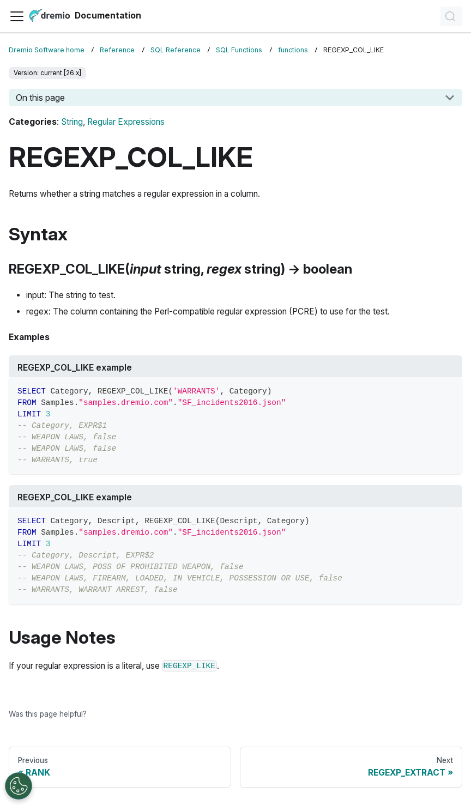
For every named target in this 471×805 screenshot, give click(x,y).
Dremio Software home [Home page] (46, 50)
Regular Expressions (126, 122)
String (72, 122)
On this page (40, 97)
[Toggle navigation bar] (17, 16)
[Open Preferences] (18, 786)
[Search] (451, 16)
